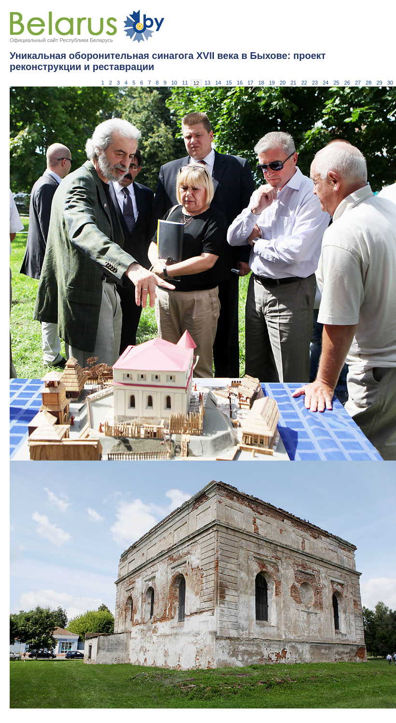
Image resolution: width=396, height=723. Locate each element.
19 (272, 83)
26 (347, 83)
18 (261, 83)
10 (174, 83)
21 (294, 83)
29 (379, 83)
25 (336, 83)
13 (208, 83)
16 (239, 83)
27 (358, 83)
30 (390, 83)
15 (229, 83)
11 (185, 83)
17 (251, 83)
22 (304, 83)
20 (282, 83)
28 (368, 83)
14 (218, 83)
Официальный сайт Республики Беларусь (61, 40)
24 (325, 83)
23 (315, 83)
